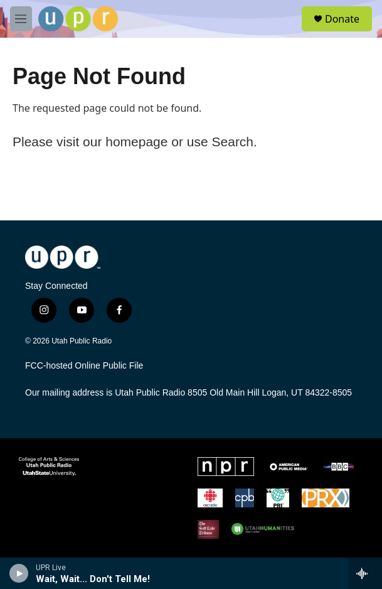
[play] (19, 573)
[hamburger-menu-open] (21, 18)
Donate (342, 18)
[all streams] (365, 573)
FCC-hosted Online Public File (84, 365)
